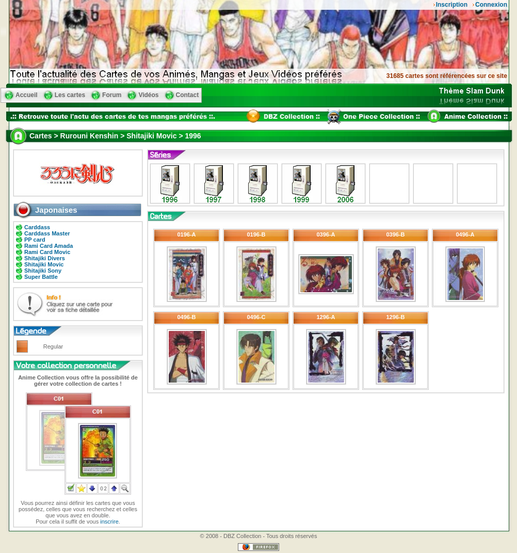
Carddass (37, 227)
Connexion (491, 4)
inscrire (109, 521)
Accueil (26, 95)
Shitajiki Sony (42, 270)
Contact (187, 95)
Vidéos (148, 95)
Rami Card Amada (48, 246)
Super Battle (41, 277)
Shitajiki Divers (44, 258)
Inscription (451, 4)
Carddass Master (47, 233)
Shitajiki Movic (43, 264)
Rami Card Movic (47, 252)
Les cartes (70, 95)
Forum (111, 95)
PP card (34, 239)
